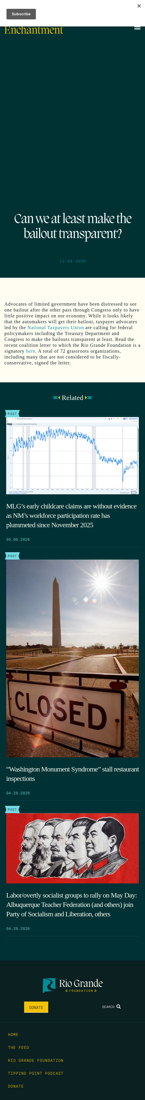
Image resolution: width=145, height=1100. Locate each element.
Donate (36, 1007)
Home (13, 1034)
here (31, 351)
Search (111, 1006)
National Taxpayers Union (55, 327)
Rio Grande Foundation (36, 1060)
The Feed (18, 1047)
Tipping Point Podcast (36, 1073)
